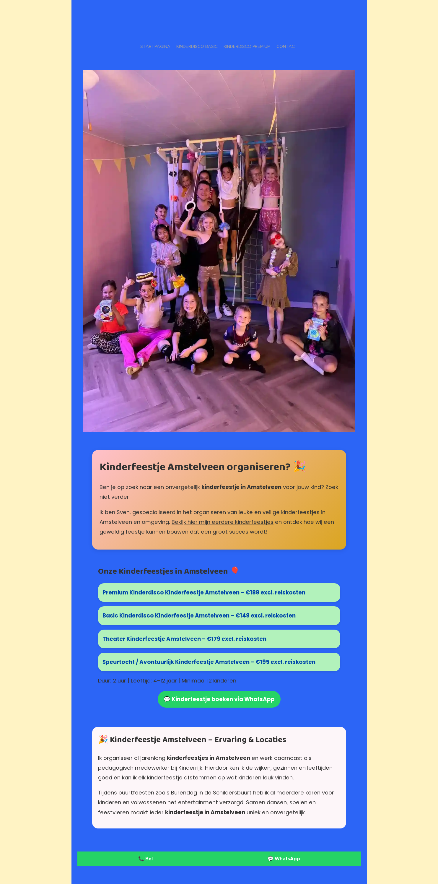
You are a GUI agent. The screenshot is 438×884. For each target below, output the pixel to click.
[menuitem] (211, 46)
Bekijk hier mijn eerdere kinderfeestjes (222, 522)
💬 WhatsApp (283, 859)
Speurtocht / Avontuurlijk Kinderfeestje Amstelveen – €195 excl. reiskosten (208, 662)
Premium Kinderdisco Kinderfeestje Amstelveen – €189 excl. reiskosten (203, 593)
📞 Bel (145, 859)
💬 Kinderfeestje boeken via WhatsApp (219, 699)
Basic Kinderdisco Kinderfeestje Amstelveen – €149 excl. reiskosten (199, 616)
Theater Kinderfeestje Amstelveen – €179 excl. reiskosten (184, 639)
